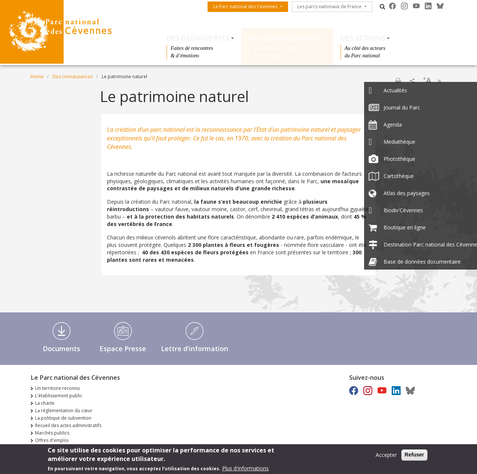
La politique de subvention (63, 418)
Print (398, 80)
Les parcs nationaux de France (329, 6)
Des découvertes (198, 38)
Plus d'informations (245, 470)
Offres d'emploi (52, 440)
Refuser (414, 456)
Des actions (363, 38)
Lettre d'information (194, 348)
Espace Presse (122, 348)
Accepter (386, 456)
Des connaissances (285, 38)
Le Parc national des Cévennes (245, 6)
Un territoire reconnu (57, 388)
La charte (44, 403)
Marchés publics (52, 433)
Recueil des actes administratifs (68, 425)
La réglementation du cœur (63, 410)
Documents (61, 348)
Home (37, 76)
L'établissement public (58, 395)
